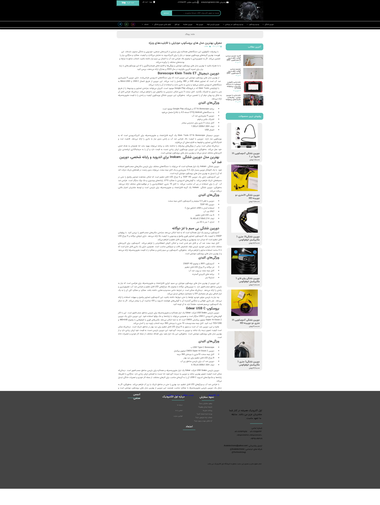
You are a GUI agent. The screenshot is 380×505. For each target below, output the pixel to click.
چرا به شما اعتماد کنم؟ (204, 434)
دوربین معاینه (187, 24)
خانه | (192, 34)
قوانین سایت (177, 436)
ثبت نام (145, 2)
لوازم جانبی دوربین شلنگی (162, 24)
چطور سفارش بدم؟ (205, 423)
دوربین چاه (199, 24)
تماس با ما (178, 430)
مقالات (206, 46)
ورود (150, 2)
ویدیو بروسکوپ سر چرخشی (234, 24)
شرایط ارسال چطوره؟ (205, 427)
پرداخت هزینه (207, 430)
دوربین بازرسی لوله (213, 24)
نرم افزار (177, 24)
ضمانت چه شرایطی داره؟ (203, 437)
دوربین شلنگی (269, 24)
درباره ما (179, 425)
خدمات (146, 24)
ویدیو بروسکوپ (254, 24)
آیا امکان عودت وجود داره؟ (203, 441)
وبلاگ (187, 34)
